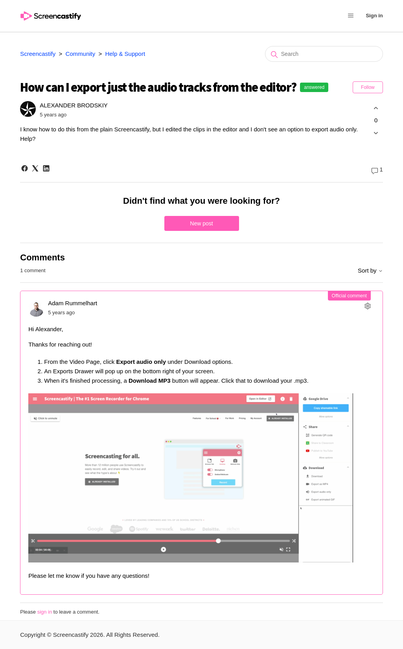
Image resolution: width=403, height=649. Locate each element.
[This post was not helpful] (376, 133)
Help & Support (125, 53)
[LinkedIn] (46, 168)
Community (80, 53)
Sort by (370, 270)
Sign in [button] (374, 15)
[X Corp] (35, 168)
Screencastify (37, 53)
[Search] (324, 54)
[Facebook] (24, 168)
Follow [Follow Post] (368, 87)
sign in (44, 612)
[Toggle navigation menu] (350, 16)
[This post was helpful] (376, 108)
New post (201, 223)
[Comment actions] (368, 306)
